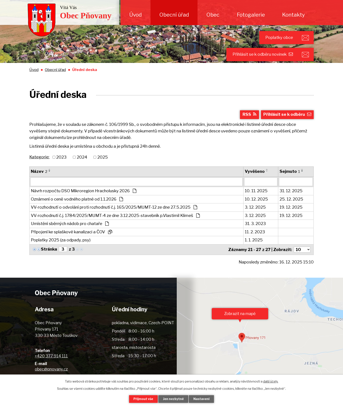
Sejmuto (290, 172)
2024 (82, 157)
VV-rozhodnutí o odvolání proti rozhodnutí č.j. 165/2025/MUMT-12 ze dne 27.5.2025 (114, 207)
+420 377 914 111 (51, 356)
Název (39, 172)
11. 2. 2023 (255, 232)
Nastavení (202, 399)
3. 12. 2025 (255, 207)
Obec (212, 15)
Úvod (135, 15)
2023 (61, 157)
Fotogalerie (251, 15)
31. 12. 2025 (291, 191)
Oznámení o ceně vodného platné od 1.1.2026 (77, 199)
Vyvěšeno (255, 172)
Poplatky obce (278, 37)
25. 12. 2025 (291, 199)
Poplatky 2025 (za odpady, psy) (61, 240)
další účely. (270, 381)
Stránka (49, 249)
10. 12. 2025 (256, 199)
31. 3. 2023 (255, 224)
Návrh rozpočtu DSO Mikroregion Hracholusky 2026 (83, 191)
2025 (102, 157)
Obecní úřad (174, 15)
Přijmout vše (143, 399)
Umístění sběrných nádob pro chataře (70, 224)
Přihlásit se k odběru (287, 115)
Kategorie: (39, 157)
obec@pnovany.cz (51, 369)
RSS (249, 115)
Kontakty (293, 15)
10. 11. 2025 (256, 191)
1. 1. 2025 (254, 240)
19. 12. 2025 (291, 207)
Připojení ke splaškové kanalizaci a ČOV (71, 232)
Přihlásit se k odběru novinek (262, 54)
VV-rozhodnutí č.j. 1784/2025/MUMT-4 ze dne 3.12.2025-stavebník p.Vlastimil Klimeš (115, 215)
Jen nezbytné (173, 399)
